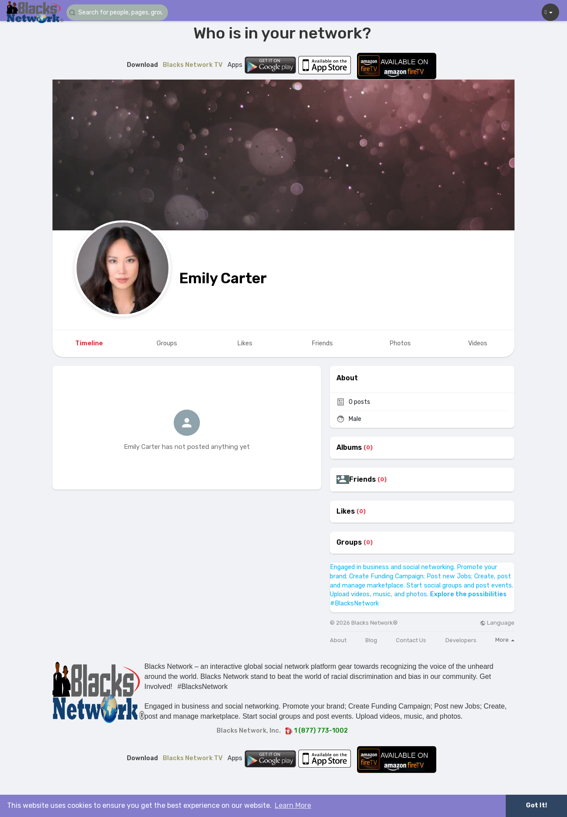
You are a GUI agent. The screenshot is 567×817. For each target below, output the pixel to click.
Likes (345, 511)
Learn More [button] (293, 805)
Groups (349, 542)
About (338, 640)
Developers (460, 640)
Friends (362, 479)
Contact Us (411, 640)
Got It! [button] (536, 805)
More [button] (504, 639)
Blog (371, 640)
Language (497, 623)
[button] (119, 12)
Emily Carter (223, 278)
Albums (349, 447)
